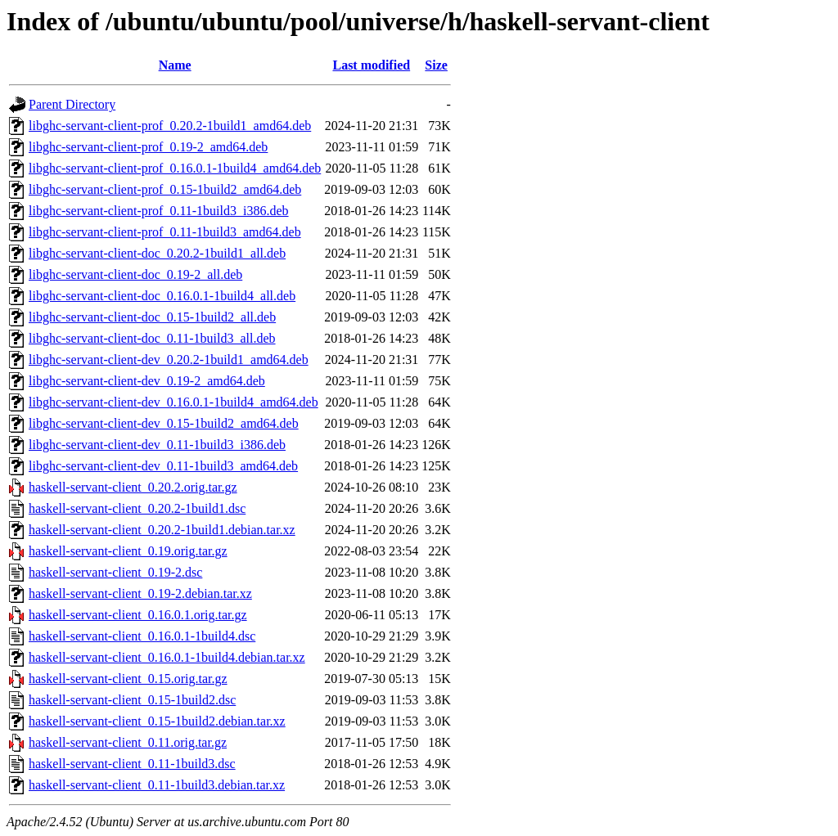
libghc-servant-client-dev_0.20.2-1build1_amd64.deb (169, 359)
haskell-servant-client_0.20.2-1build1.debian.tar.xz (162, 530)
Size (436, 65)
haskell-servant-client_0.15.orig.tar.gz (128, 678)
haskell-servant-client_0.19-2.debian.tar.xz (140, 593)
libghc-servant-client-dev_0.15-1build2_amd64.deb (164, 423)
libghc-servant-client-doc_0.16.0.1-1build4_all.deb (162, 296)
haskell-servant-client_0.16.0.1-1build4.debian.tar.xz (167, 657)
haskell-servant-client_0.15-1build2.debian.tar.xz (157, 721)
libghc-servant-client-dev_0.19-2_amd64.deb (147, 381)
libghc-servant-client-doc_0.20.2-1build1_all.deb (157, 253)
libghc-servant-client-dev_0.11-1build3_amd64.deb (163, 466)
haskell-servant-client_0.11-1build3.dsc (132, 764)
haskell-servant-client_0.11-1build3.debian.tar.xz (157, 785)
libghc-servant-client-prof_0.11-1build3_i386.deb (159, 211)
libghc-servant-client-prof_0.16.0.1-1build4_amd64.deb (175, 168)
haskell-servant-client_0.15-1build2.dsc (132, 700)
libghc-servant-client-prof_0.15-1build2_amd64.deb (165, 189)
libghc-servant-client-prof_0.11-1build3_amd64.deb (165, 232)
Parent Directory (72, 104)
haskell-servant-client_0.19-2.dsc (115, 572)
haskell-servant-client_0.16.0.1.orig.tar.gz (138, 615)
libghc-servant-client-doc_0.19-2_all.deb (135, 274)
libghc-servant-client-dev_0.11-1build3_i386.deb (157, 445)
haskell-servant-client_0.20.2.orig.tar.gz (133, 487)
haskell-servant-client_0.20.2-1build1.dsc (137, 508)
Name (175, 65)
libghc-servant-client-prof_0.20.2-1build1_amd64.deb (170, 126)
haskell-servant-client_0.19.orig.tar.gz (128, 551)
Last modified (371, 65)
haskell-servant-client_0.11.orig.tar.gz (128, 742)
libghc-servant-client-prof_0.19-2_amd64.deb (148, 147)
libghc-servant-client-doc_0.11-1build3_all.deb (152, 338)
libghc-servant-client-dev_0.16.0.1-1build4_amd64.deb (173, 402)
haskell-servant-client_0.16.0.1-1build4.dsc (142, 636)
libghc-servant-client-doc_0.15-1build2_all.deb (152, 317)
